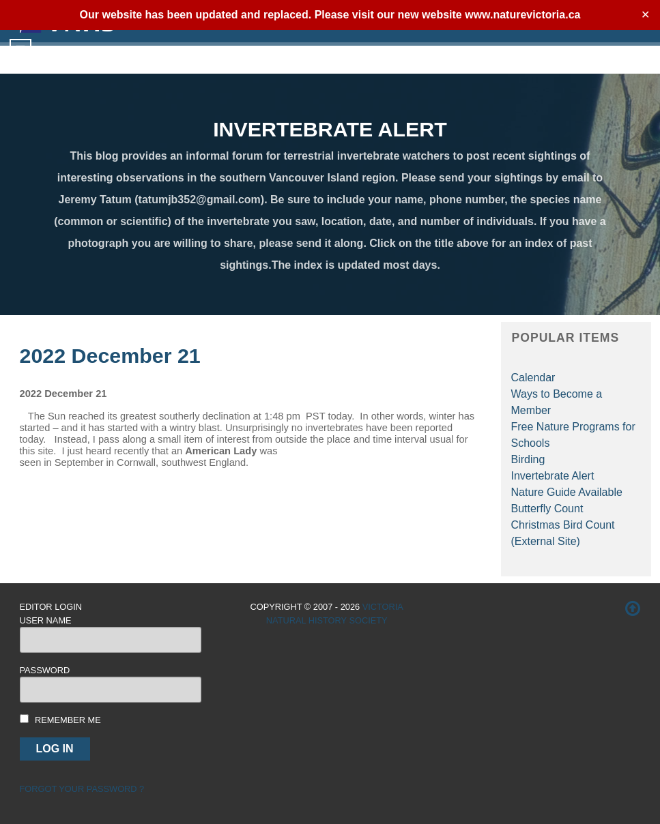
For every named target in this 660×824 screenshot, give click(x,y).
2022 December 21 (110, 355)
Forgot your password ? (82, 789)
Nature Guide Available (566, 492)
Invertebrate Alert (552, 476)
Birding (528, 459)
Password (45, 670)
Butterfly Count (547, 508)
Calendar (533, 377)
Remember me (68, 720)
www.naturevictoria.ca (522, 14)
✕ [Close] (645, 14)
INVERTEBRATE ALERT (330, 129)
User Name (46, 620)
